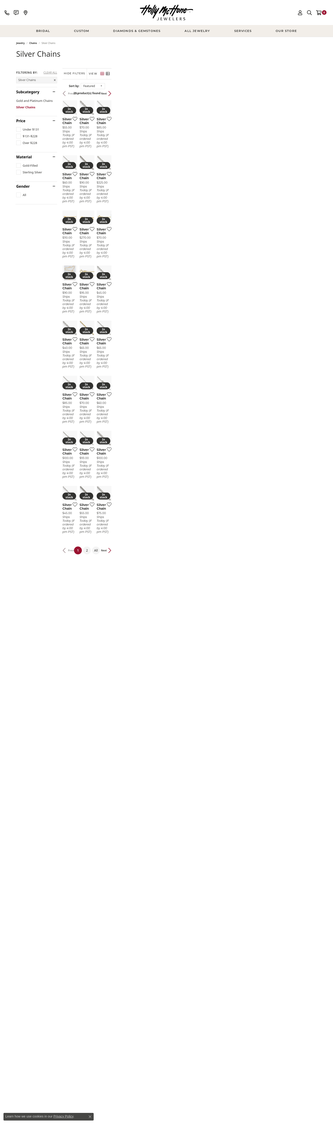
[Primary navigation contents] (166, 31)
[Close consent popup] (90, 1116)
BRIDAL (43, 31)
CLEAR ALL (50, 72)
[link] (7, 12)
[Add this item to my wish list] (142, 187)
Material (24, 157)
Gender (23, 186)
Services (243, 31)
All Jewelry (197, 31)
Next (309, 93)
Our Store (286, 31)
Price (20, 121)
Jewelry (20, 43)
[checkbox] (27, 129)
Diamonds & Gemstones (136, 31)
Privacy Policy (63, 1116)
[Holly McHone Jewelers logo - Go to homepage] (166, 12)
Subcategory (27, 92)
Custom (81, 31)
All (198, 950)
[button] (300, 12)
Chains (33, 43)
